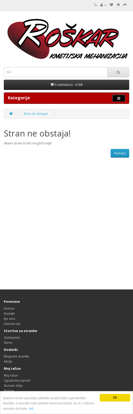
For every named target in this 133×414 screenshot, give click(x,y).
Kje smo (9, 318)
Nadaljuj (120, 153)
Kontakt (9, 313)
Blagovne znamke (16, 356)
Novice (9, 391)
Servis (8, 342)
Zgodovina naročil (17, 380)
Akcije (8, 361)
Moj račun (11, 375)
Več (31, 409)
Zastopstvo (12, 337)
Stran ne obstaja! (36, 114)
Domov (9, 308)
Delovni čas (12, 324)
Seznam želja (13, 385)
